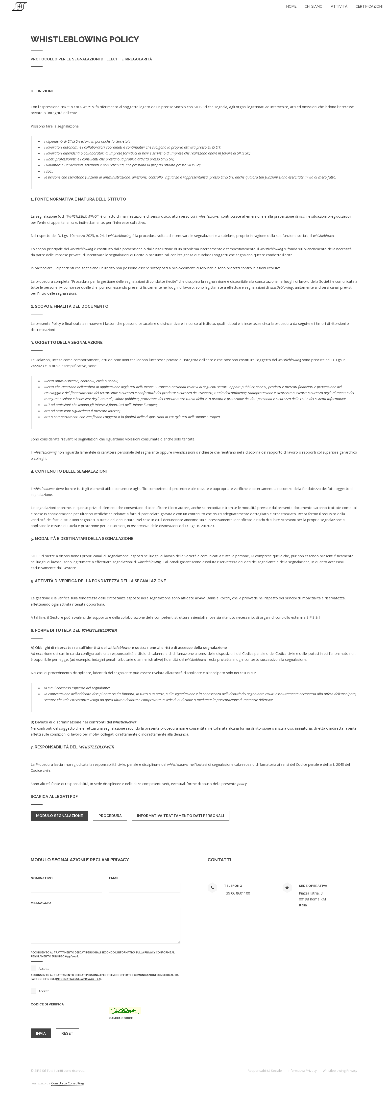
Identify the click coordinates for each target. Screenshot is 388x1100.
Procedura (110, 816)
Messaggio (41, 903)
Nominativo (42, 878)
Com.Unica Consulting (67, 1083)
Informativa (302, 1070)
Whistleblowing (340, 1070)
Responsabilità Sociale (265, 1070)
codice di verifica (47, 1004)
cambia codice (121, 1018)
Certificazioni (369, 6)
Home (291, 6)
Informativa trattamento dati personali (180, 816)
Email (114, 878)
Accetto (44, 968)
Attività (339, 6)
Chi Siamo (313, 6)
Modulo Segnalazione (59, 816)
